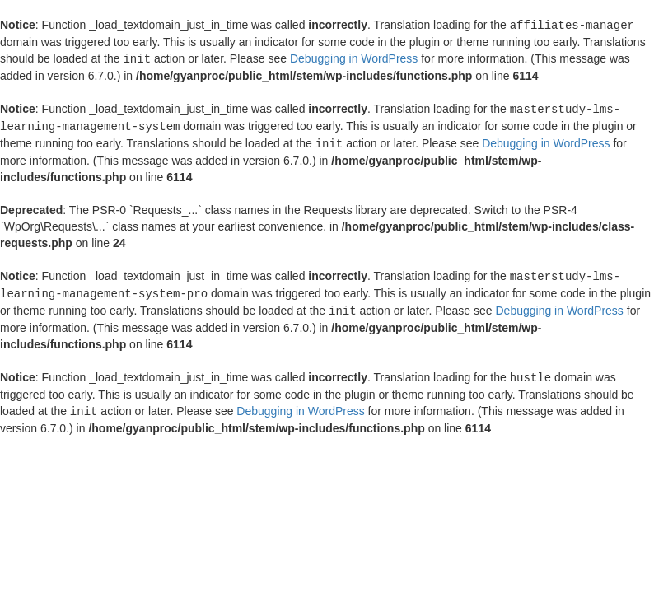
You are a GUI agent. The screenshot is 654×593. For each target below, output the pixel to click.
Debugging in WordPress (354, 57)
